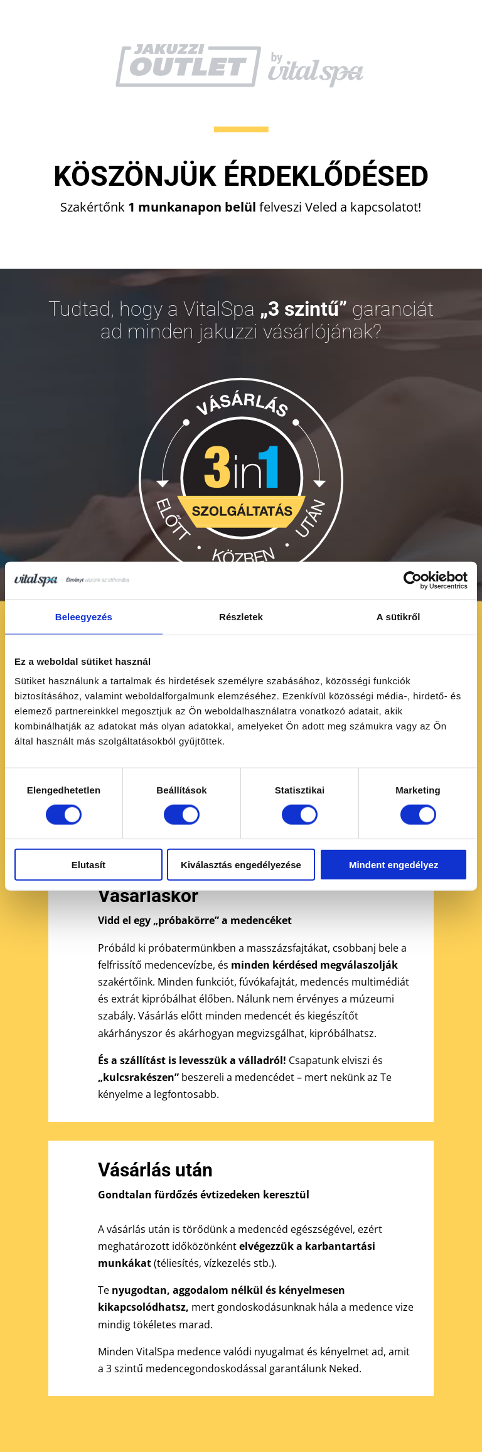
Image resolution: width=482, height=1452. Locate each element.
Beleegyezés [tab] (83, 616)
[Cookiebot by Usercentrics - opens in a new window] (413, 580)
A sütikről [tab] (398, 616)
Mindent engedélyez (394, 864)
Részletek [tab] (241, 616)
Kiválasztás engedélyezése (241, 864)
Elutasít (88, 864)
